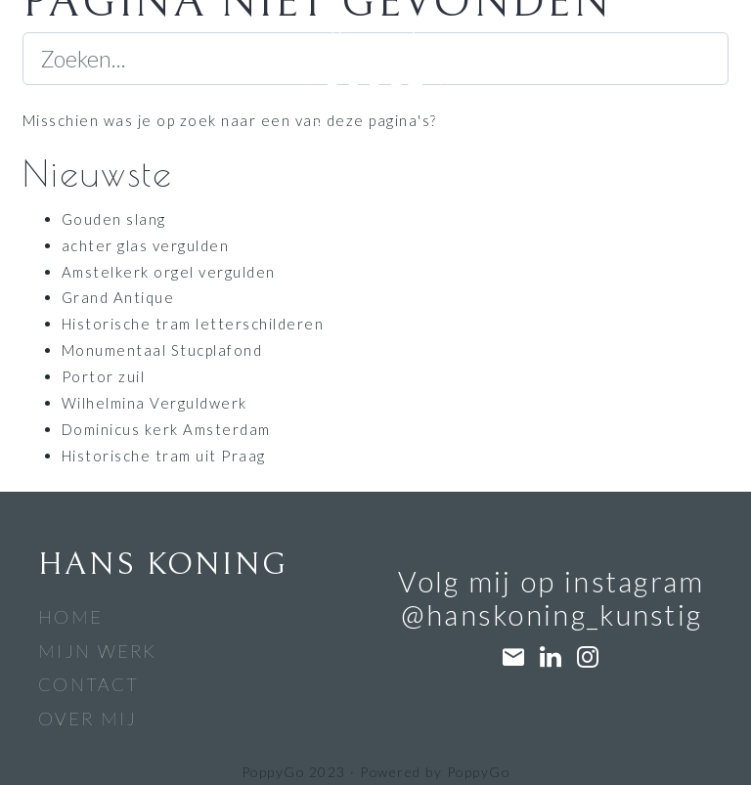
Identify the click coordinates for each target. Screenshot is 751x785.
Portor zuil (103, 376)
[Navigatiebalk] (36, 48)
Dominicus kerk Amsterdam (166, 429)
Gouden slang (114, 219)
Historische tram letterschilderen (193, 323)
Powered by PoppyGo (434, 771)
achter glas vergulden (145, 245)
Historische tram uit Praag (164, 455)
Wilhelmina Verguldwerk (154, 403)
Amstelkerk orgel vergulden (169, 272)
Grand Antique (118, 297)
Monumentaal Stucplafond (162, 350)
